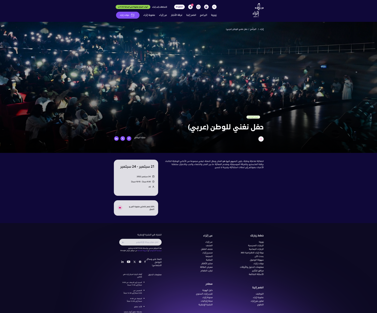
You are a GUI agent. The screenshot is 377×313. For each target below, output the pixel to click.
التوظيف (260, 295)
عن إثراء (163, 15)
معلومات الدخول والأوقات (252, 268)
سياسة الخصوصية (155, 251)
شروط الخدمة (142, 251)
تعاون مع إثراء (257, 302)
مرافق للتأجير (258, 271)
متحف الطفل (207, 250)
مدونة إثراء (207, 298)
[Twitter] (134, 263)
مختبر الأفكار (207, 264)
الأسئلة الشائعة (256, 275)
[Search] (214, 7)
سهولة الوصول (257, 261)
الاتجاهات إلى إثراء (159, 7)
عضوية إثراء (149, 15)
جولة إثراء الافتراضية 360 (252, 253)
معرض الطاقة (206, 268)
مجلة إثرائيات (207, 302)
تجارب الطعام (207, 271)
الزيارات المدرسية (256, 246)
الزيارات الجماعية (256, 250)
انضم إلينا (191, 15)
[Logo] (257, 11)
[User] (206, 7)
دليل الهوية (207, 291)
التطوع (260, 305)
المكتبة (209, 261)
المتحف (209, 246)
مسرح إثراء (207, 253)
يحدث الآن (259, 257)
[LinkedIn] (122, 263)
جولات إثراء (127, 15)
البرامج (203, 15)
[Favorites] (198, 7)
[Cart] (190, 7)
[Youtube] (128, 263)
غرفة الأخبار (176, 15)
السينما (209, 257)
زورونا (214, 15)
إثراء (262, 29)
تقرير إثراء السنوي (204, 295)
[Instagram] (140, 263)
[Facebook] (145, 263)
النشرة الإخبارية (205, 305)
